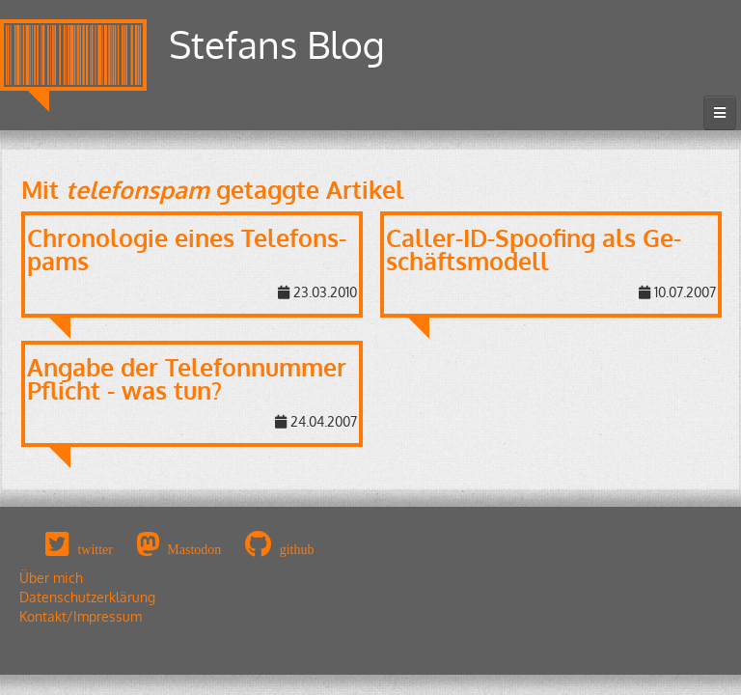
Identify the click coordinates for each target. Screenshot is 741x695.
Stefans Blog (277, 44)
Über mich (51, 578)
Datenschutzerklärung (87, 597)
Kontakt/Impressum (80, 616)
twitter (95, 549)
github (297, 549)
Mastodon (194, 549)
